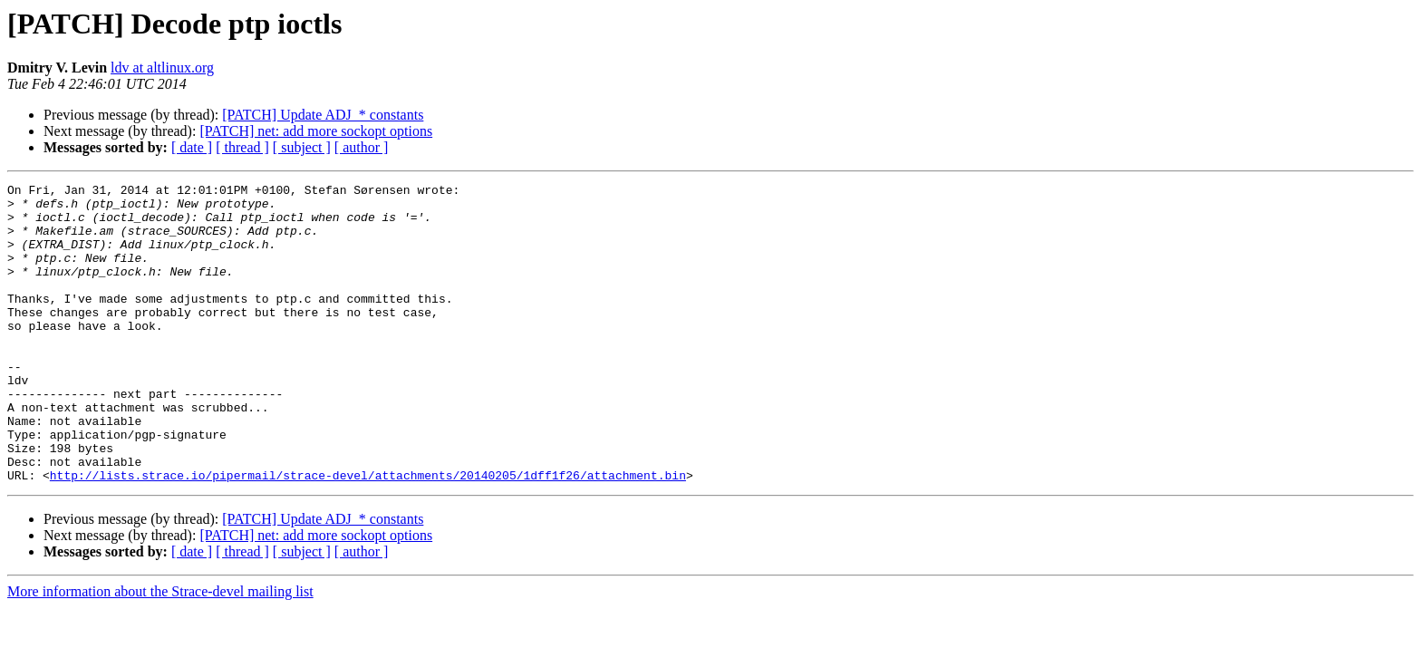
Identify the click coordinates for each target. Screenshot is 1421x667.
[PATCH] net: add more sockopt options (315, 131)
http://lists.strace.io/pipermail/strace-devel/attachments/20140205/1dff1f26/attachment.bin (368, 535)
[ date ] (191, 147)
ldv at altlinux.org (162, 67)
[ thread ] (242, 147)
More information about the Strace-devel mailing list (160, 651)
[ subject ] (302, 147)
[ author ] (361, 147)
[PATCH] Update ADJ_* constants (322, 114)
